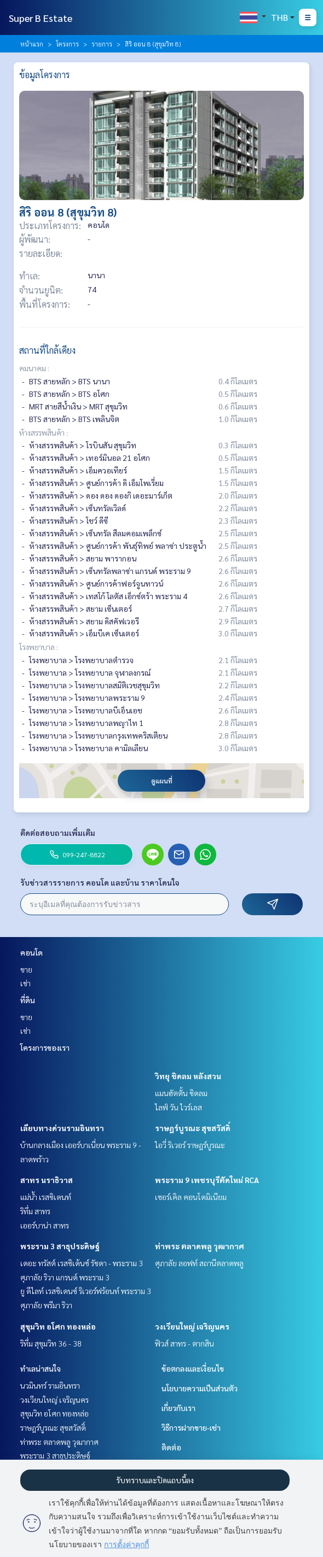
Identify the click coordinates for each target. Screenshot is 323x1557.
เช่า (25, 983)
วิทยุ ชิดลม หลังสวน (188, 1076)
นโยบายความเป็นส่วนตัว (200, 1388)
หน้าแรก (31, 43)
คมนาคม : (34, 368)
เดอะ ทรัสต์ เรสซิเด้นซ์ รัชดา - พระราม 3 (81, 1263)
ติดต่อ (171, 1447)
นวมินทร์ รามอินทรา (50, 1385)
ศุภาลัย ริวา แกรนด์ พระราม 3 (64, 1277)
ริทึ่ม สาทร (35, 1211)
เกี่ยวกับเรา (178, 1408)
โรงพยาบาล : (38, 647)
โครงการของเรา (45, 1047)
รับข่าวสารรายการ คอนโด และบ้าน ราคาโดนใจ (100, 882)
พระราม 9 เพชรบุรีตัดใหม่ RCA (207, 1180)
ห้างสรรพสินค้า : (43, 432)
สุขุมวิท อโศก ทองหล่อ (58, 1326)
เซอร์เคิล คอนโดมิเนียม (191, 1197)
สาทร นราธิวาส (46, 1180)
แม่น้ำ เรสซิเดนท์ (45, 1197)
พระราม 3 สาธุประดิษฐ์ (60, 1246)
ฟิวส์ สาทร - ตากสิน (184, 1343)
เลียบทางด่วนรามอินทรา (62, 1128)
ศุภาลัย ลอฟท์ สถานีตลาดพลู (199, 1263)
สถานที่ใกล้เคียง (47, 350)
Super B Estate (40, 17)
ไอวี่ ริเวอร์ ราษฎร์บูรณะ (190, 1145)
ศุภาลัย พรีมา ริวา (46, 1305)
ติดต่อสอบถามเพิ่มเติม (57, 833)
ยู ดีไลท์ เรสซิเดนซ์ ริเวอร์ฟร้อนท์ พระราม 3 (85, 1291)
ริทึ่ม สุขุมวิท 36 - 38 (51, 1343)
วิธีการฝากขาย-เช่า (191, 1427)
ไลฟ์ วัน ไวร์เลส (178, 1107)
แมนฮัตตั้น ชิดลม (181, 1093)
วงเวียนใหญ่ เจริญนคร (192, 1326)
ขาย (26, 969)
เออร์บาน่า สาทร (44, 1225)
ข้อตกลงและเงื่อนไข (193, 1368)
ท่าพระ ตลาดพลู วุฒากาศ (199, 1246)
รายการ (101, 43)
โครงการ (67, 43)
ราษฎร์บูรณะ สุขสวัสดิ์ (192, 1128)
